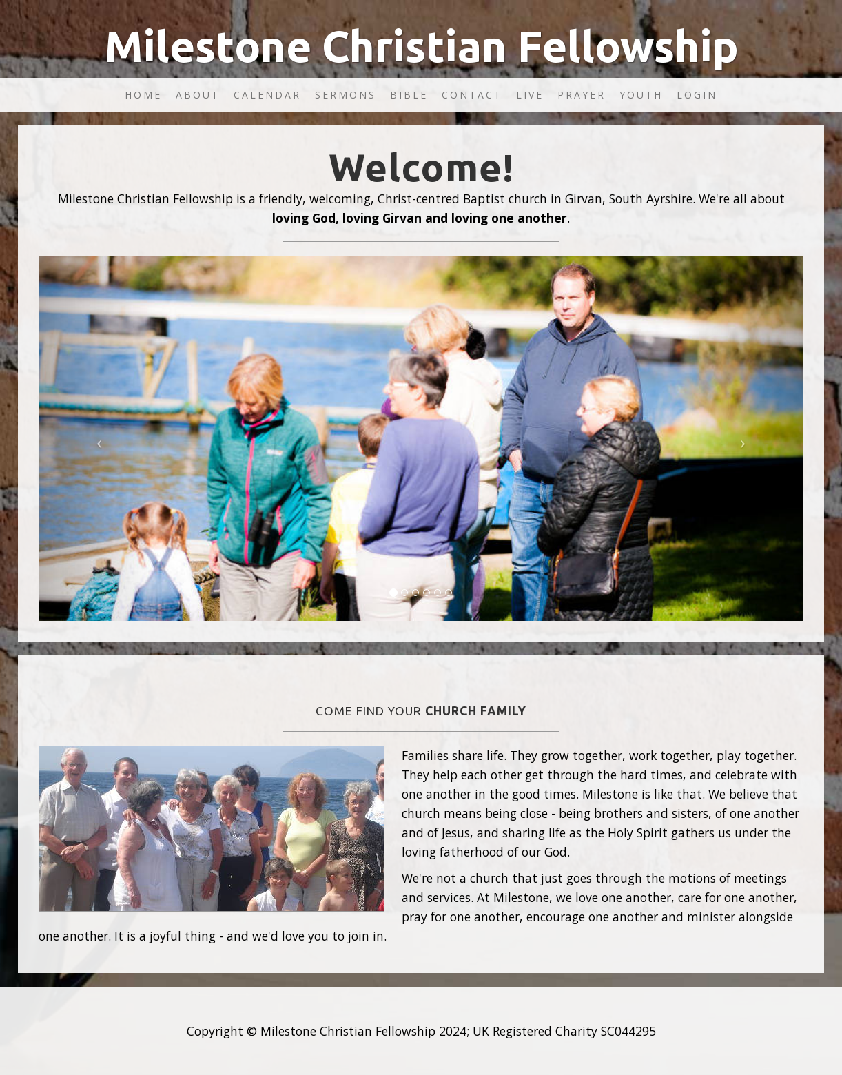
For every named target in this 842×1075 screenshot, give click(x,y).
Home (143, 94)
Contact (472, 94)
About (198, 94)
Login (697, 94)
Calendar (267, 94)
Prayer (581, 94)
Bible (409, 94)
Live (530, 94)
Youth (641, 94)
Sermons (345, 94)
